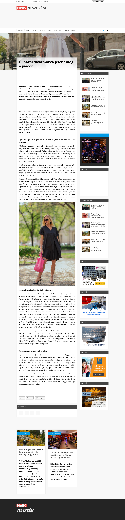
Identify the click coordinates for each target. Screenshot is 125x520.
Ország (35, 1)
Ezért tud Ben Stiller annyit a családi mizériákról (97, 80)
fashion (30, 398)
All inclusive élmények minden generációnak (98, 106)
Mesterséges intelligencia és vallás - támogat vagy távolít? (98, 97)
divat (22, 398)
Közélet (28, 30)
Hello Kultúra (87, 135)
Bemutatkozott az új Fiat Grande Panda (98, 113)
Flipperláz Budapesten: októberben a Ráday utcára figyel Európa (62, 455)
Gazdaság (20, 30)
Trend (55, 30)
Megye (46, 1)
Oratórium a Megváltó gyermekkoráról (93, 158)
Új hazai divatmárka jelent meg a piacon (46, 64)
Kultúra (35, 30)
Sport (49, 30)
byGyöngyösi (40, 398)
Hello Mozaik (25, 71)
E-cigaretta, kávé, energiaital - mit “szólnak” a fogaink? (97, 88)
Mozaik (73, 30)
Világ (40, 1)
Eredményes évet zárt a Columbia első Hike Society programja (31, 452)
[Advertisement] (78, 15)
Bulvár (61, 30)
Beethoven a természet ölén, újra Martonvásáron (97, 122)
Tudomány (42, 30)
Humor (67, 30)
